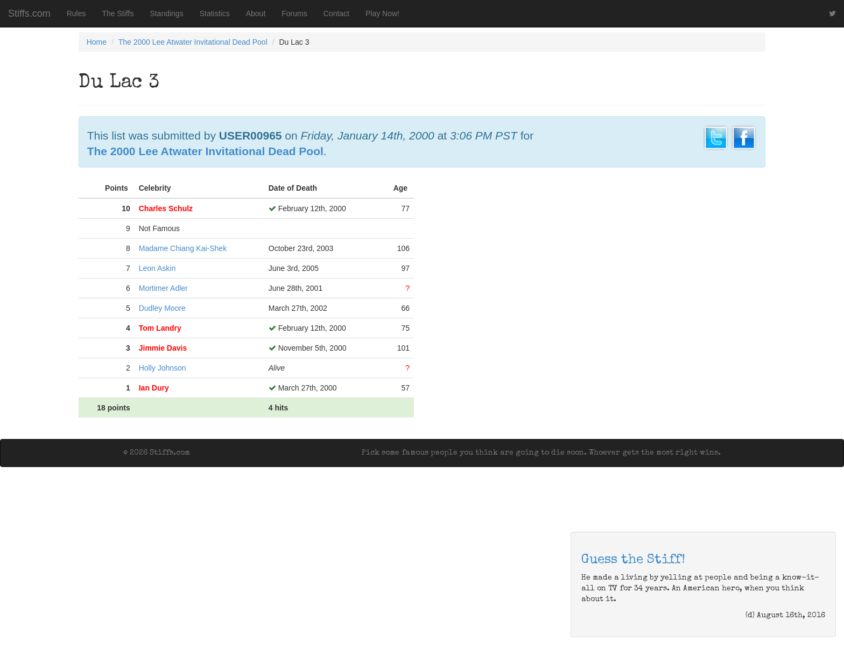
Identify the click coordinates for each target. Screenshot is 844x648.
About (256, 13)
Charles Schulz (166, 208)
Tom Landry (160, 328)
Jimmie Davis (163, 348)
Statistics (215, 13)
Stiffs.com (29, 13)
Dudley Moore (162, 308)
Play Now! (382, 13)
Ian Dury (154, 388)
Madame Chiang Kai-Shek (183, 248)
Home (97, 42)
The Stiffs (118, 13)
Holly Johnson (162, 368)
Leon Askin (157, 268)
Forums (294, 13)
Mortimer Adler (163, 288)
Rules (76, 13)
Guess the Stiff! (633, 560)
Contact (336, 13)
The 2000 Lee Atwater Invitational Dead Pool (193, 42)
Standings (166, 13)
